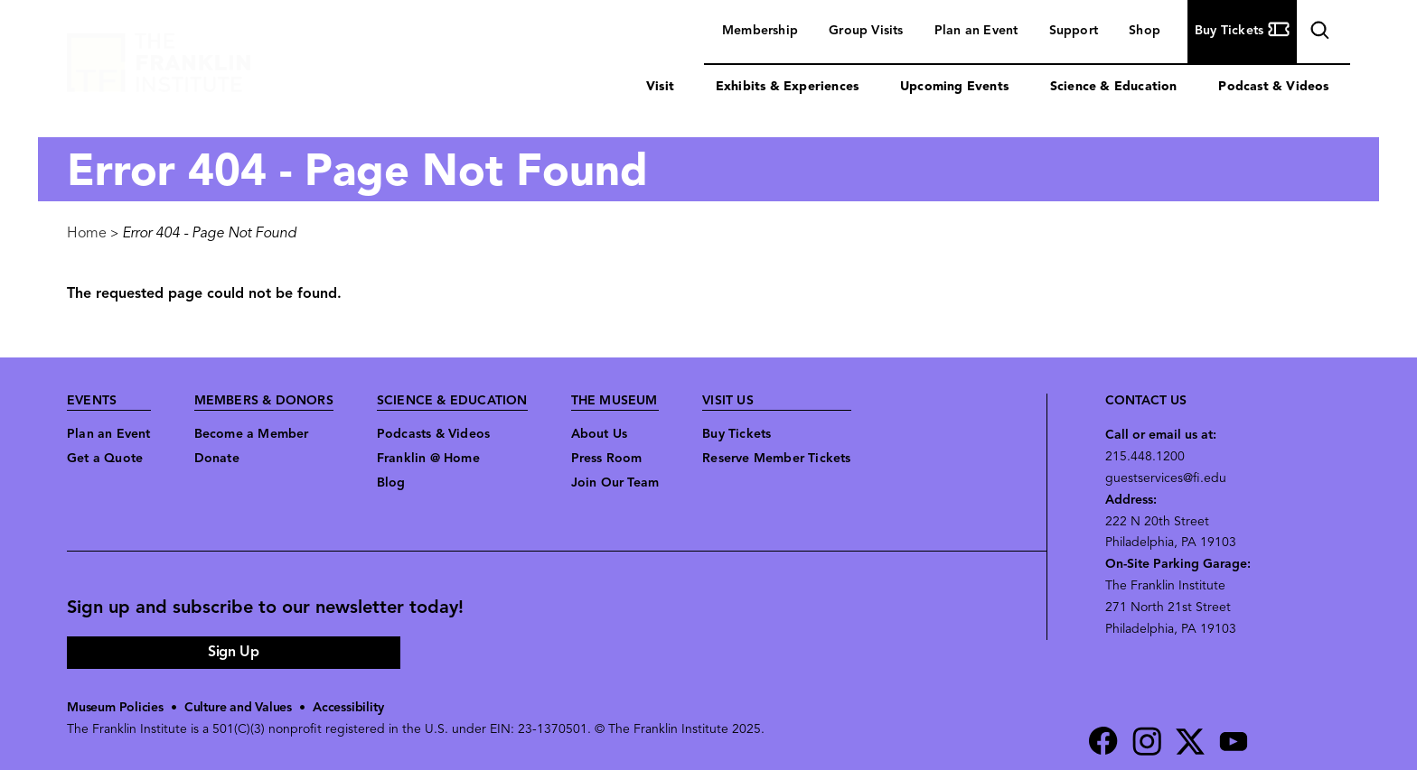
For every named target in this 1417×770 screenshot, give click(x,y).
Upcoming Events (954, 87)
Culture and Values (238, 708)
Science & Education (1114, 87)
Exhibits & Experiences (787, 87)
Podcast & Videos (1273, 87)
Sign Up (233, 652)
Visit (660, 87)
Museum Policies (115, 708)
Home (87, 233)
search (1317, 33)
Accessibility (348, 708)
